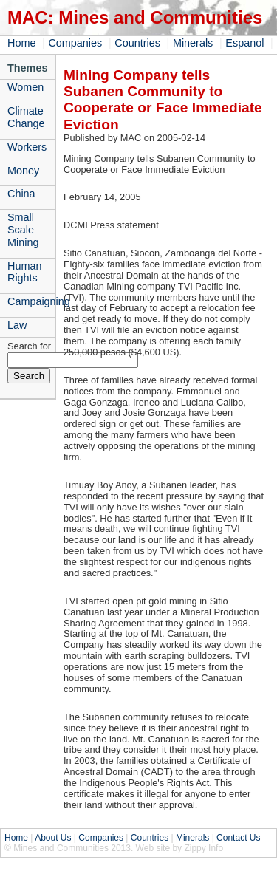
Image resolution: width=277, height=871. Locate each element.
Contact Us (238, 838)
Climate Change (25, 117)
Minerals (193, 43)
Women (25, 87)
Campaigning (31, 301)
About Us (53, 838)
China (21, 193)
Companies (75, 43)
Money (23, 171)
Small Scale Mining (22, 229)
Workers (27, 147)
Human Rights (24, 272)
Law (17, 325)
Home (21, 43)
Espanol (244, 43)
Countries (137, 43)
